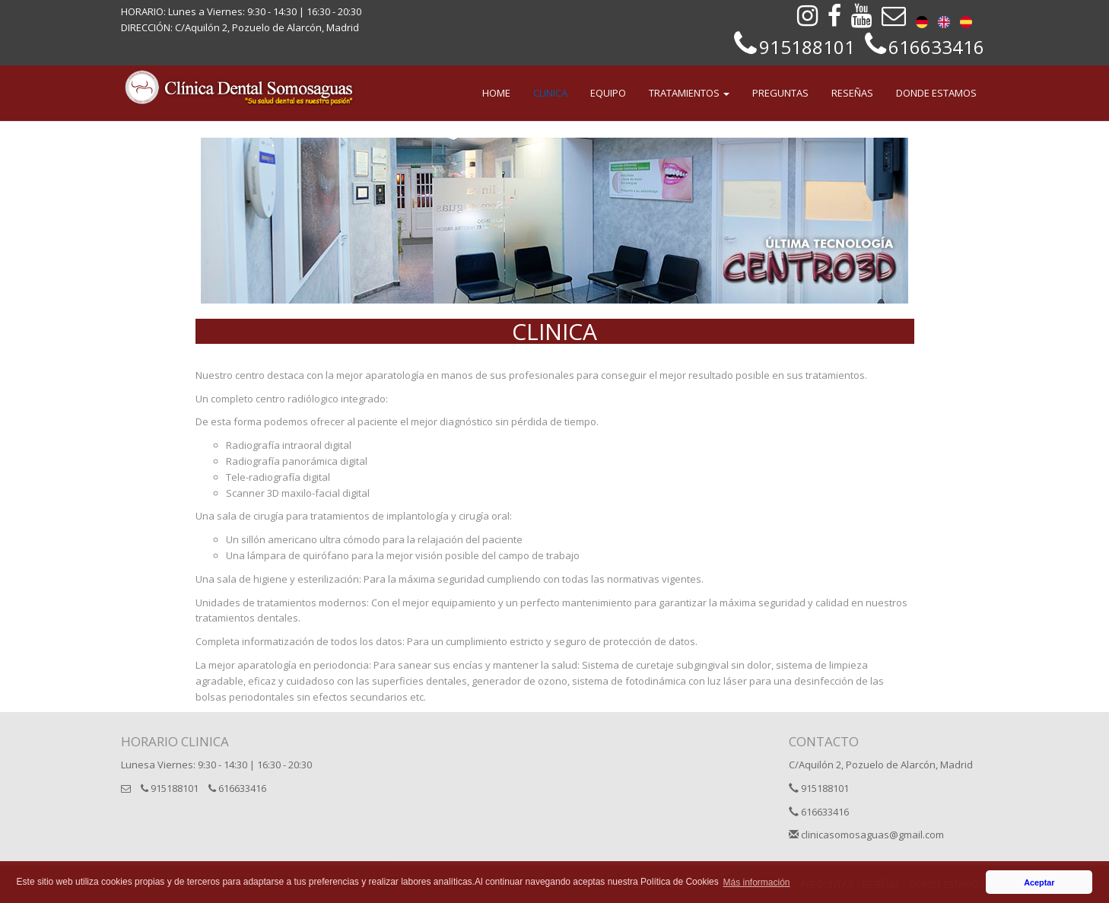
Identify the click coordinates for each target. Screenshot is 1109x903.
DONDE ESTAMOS (936, 93)
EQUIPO (608, 93)
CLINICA (550, 93)
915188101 (170, 788)
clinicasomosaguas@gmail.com (866, 834)
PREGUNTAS (780, 93)
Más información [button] (756, 882)
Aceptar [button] (1039, 882)
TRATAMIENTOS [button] (689, 93)
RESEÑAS (852, 93)
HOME (496, 93)
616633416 (237, 788)
